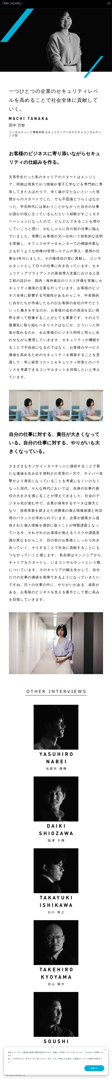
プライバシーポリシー (24, 1058)
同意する (94, 1068)
